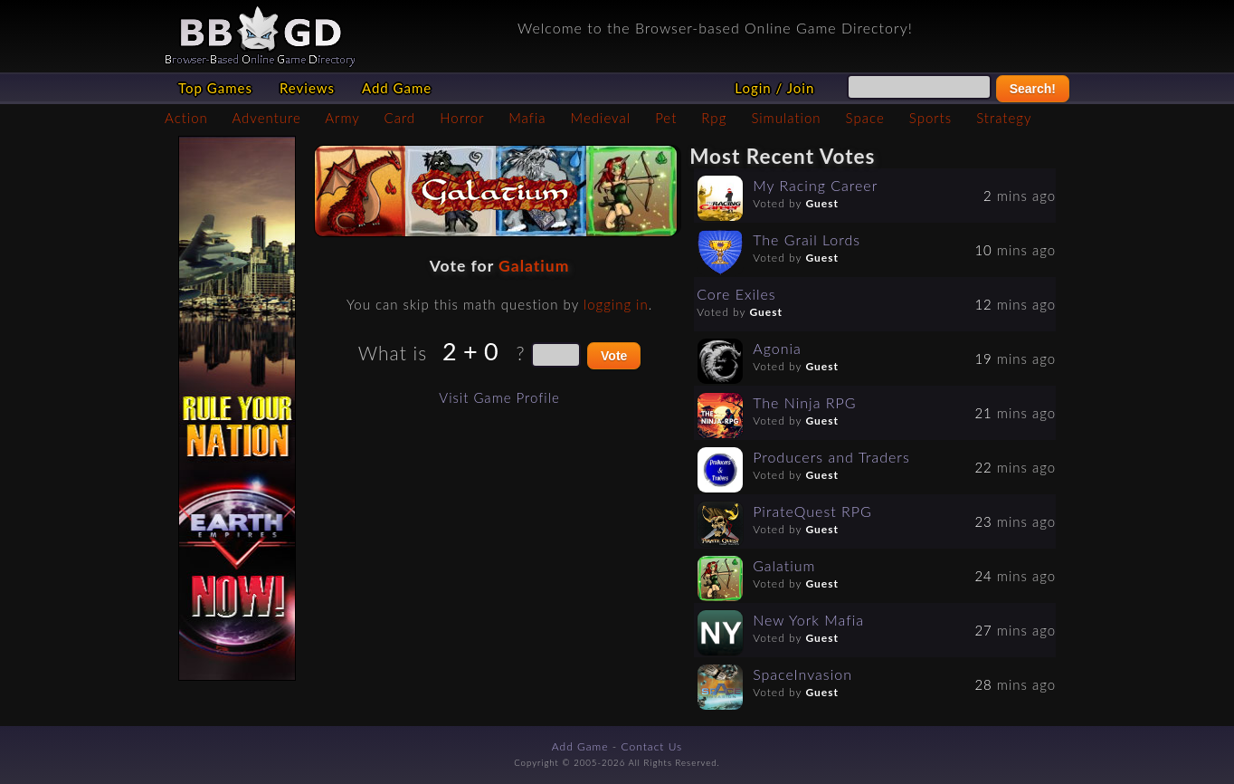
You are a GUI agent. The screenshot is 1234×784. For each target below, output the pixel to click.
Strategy (1003, 118)
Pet (666, 118)
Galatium (533, 265)
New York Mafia (808, 619)
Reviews (307, 88)
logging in (616, 304)
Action (186, 118)
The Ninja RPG (804, 402)
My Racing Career (815, 185)
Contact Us (652, 746)
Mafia (527, 118)
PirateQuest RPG (812, 511)
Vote (614, 356)
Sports (930, 118)
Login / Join (774, 88)
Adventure (266, 118)
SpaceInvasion (802, 674)
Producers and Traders (831, 456)
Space (865, 118)
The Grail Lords (806, 239)
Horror (462, 118)
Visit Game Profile (499, 397)
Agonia (777, 348)
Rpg (713, 118)
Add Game (397, 88)
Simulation (786, 118)
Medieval (601, 118)
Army (342, 118)
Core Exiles (736, 293)
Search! (1033, 88)
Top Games (215, 88)
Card (400, 118)
